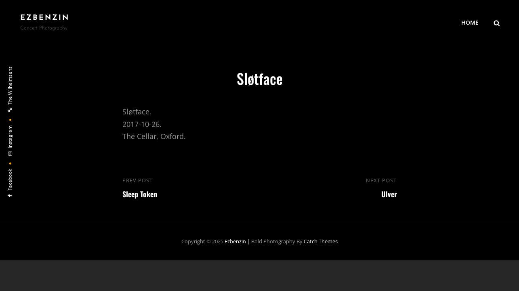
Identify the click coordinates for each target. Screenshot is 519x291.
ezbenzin (44, 18)
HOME (470, 22)
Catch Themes (321, 241)
